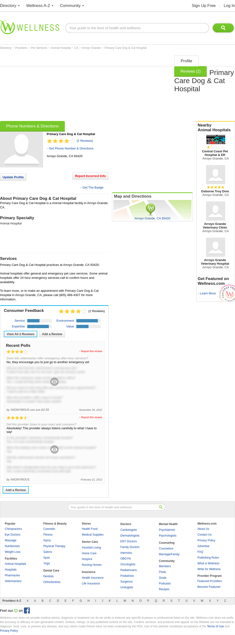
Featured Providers (209, 581)
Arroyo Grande (92, 48)
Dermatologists (130, 535)
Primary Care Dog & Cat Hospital (126, 48)
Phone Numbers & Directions (32, 126)
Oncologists (127, 564)
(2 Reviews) (85, 141)
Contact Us (204, 534)
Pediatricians (128, 570)
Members (165, 566)
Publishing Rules (208, 557)
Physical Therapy (54, 546)
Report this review (91, 351)
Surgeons (126, 581)
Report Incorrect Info (90, 176)
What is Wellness (208, 563)
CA (76, 48)
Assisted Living (91, 547)
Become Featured (208, 587)
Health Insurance (93, 577)
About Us (203, 529)
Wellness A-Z (38, 5)
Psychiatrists (167, 530)
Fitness (48, 534)
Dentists (48, 576)
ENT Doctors (128, 541)
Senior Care (90, 541)
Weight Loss (13, 552)
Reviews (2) (190, 71)
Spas (46, 557)
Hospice (87, 559)
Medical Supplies (93, 534)
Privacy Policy (206, 540)
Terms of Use (215, 626)
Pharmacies (12, 575)
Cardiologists (128, 530)
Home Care (89, 553)
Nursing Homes (92, 564)
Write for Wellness (209, 569)
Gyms (47, 540)
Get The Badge (92, 187)
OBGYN (125, 558)
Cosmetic (49, 529)
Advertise (203, 546)
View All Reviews (20, 334)
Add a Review (52, 334)
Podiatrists (127, 576)
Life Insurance (91, 583)
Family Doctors (130, 547)
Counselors (166, 548)
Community (70, 5)
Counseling (166, 542)
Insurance (88, 572)
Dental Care (51, 570)
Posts (162, 572)
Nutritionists (12, 546)
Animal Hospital (61, 48)
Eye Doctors (12, 534)
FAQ (200, 552)
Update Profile (13, 177)
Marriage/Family (169, 554)
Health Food (89, 529)
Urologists (126, 587)
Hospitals (11, 569)
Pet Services (39, 48)
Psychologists (167, 535)
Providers (21, 48)
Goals (162, 577)
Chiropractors (13, 529)
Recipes (164, 589)
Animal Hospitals (15, 564)
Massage (11, 540)
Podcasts (165, 583)
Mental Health (168, 524)
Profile (186, 61)
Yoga (46, 563)
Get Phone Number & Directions (71, 148)
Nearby (216, 127)
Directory (8, 5)
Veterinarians (13, 581)
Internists (126, 553)
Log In (229, 5)
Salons (47, 552)
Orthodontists (51, 582)
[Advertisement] (66, 86)
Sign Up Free (204, 5)
